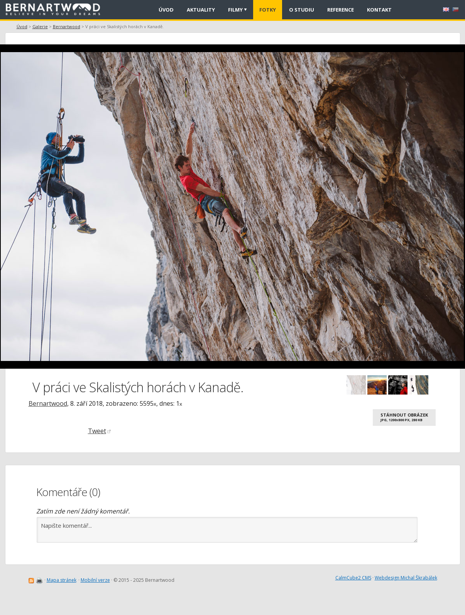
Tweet (99, 431)
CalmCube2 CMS (353, 577)
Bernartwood (66, 26)
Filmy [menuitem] (235, 9)
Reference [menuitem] (340, 9)
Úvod (22, 26)
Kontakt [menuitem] (379, 9)
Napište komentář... (227, 530)
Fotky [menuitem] (267, 9)
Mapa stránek (61, 580)
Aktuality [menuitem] (201, 9)
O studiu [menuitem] (301, 9)
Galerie (40, 26)
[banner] (55, 9)
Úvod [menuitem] (166, 9)
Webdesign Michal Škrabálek (406, 577)
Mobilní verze (95, 580)
